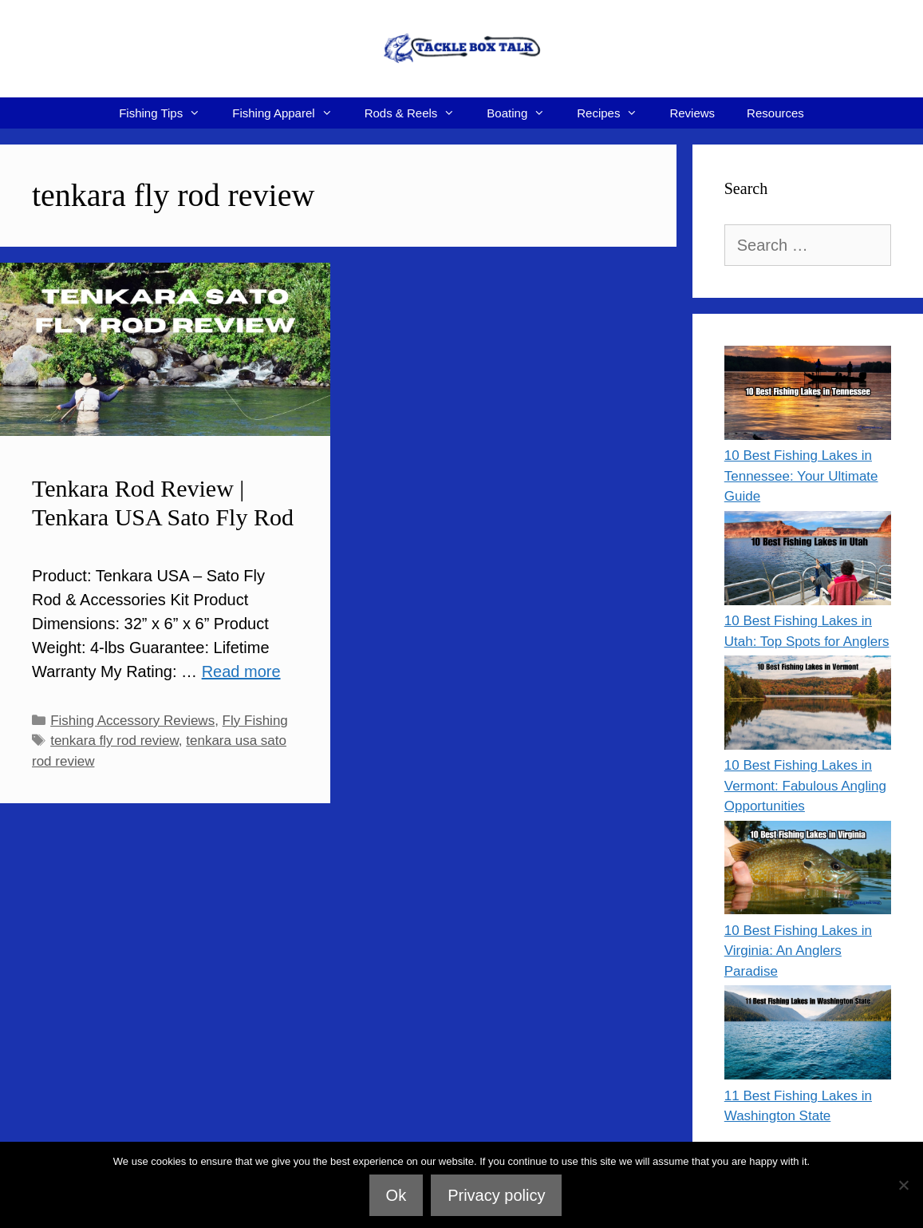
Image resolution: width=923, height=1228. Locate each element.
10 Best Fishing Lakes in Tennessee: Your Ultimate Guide (801, 476)
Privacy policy (496, 1195)
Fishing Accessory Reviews (132, 720)
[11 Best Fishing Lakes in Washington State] (807, 1035)
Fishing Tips (167, 113)
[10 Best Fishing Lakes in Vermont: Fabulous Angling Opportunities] (807, 705)
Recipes (615, 113)
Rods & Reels (418, 113)
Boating (524, 113)
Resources (775, 113)
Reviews (692, 113)
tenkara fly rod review (114, 740)
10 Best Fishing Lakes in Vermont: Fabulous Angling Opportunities (805, 786)
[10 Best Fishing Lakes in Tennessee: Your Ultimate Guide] (807, 396)
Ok (396, 1195)
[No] (903, 1185)
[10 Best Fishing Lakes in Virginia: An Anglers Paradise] (807, 871)
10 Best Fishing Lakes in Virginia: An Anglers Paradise (798, 951)
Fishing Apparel (290, 113)
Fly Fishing (255, 720)
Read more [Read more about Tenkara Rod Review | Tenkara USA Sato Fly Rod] (241, 671)
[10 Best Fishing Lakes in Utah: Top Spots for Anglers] (807, 561)
